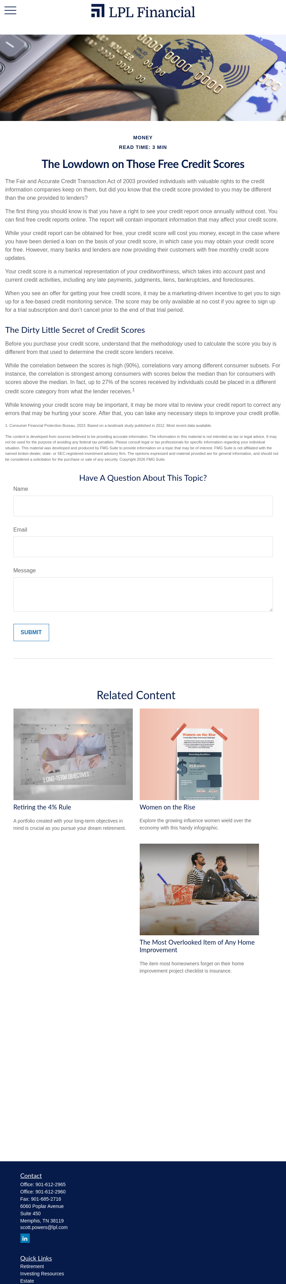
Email (20, 530)
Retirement (32, 1266)
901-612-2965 (51, 1184)
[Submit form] (31, 632)
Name (20, 489)
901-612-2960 (51, 1191)
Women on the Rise (167, 807)
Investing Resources (42, 1273)
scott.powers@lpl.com (44, 1227)
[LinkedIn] (25, 1238)
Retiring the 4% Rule (42, 807)
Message (24, 570)
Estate (27, 1281)
